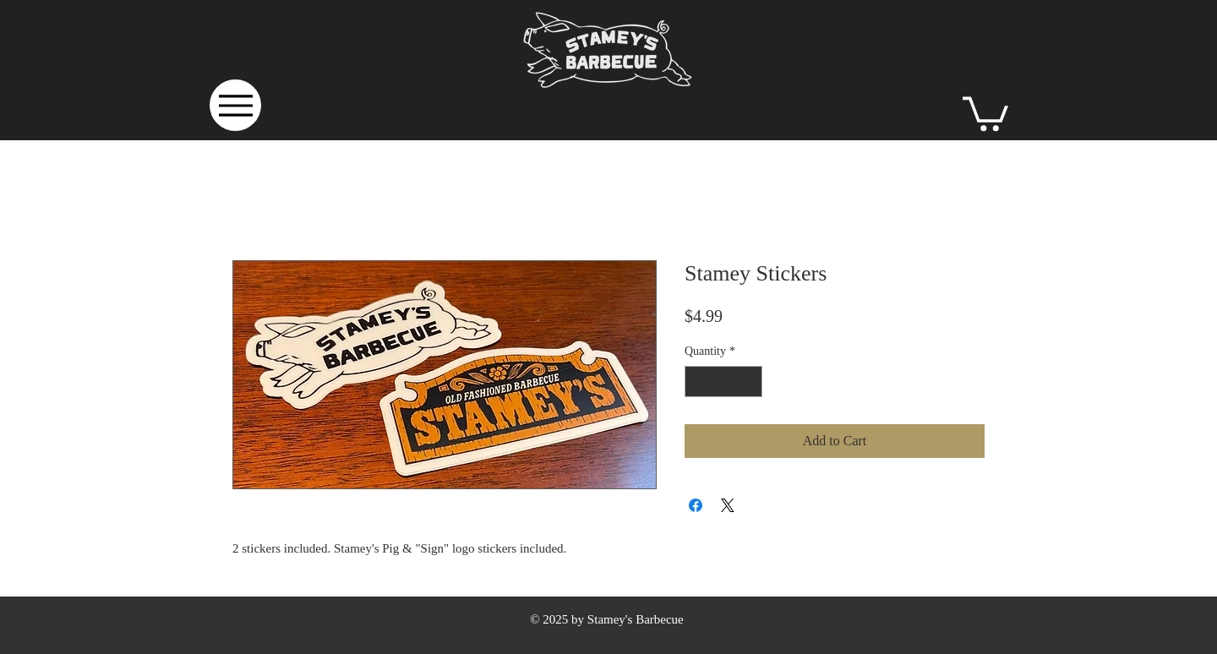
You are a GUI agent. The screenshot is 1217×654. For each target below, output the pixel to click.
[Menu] (235, 105)
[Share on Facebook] (695, 505)
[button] (985, 112)
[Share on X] (728, 505)
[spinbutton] (723, 381)
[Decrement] (697, 381)
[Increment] (749, 381)
